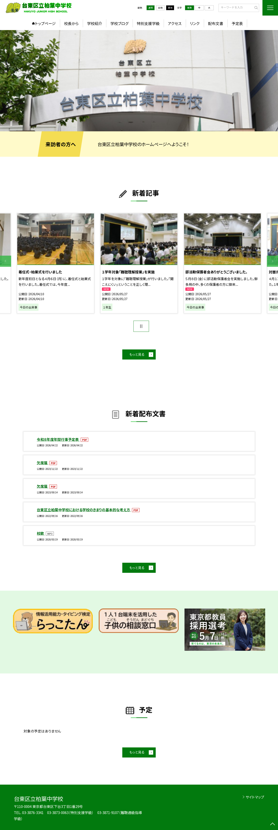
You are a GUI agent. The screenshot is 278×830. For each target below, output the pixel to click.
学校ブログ (119, 23)
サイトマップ (255, 797)
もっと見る (136, 354)
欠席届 (42, 462)
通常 (150, 7)
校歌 (41, 533)
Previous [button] (5, 261)
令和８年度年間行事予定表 (58, 439)
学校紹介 (94, 23)
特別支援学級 (148, 23)
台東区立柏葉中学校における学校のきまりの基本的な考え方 (84, 509)
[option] (139, 80)
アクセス (175, 23)
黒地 (170, 7)
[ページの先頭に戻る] (272, 824)
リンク (195, 23)
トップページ (45, 23)
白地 (160, 7)
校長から (71, 23)
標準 (189, 7)
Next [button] (272, 261)
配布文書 (215, 23)
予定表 (237, 23)
